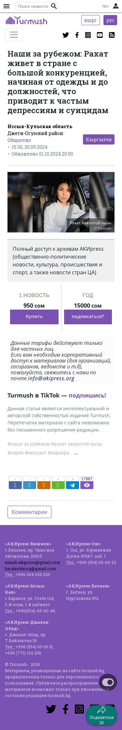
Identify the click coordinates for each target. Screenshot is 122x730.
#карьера (58, 453)
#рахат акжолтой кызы (76, 444)
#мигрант (36, 453)
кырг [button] (90, 20)
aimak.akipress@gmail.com (32, 562)
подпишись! (87, 395)
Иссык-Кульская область (39, 126)
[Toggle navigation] (14, 34)
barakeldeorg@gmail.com (30, 568)
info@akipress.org (51, 378)
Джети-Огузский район (35, 133)
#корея (15, 453)
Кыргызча (99, 139)
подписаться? (88, 316)
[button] (54, 6)
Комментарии (29, 512)
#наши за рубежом (28, 444)
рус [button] (110, 20)
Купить (34, 316)
